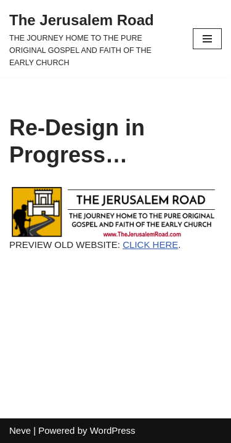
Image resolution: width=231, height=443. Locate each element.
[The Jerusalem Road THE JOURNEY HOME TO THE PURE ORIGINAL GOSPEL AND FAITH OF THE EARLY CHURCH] (91, 39)
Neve (20, 430)
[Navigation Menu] (207, 38)
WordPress (113, 430)
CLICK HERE (150, 244)
